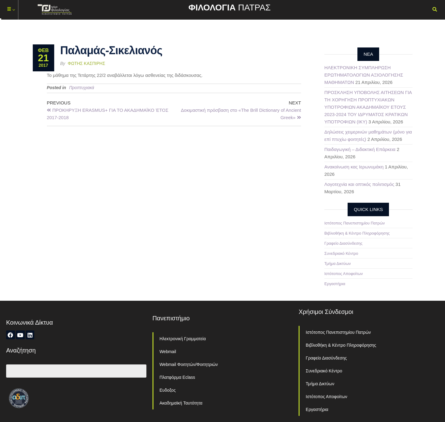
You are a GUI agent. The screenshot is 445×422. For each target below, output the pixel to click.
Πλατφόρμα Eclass (177, 377)
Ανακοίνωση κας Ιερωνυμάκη (353, 166)
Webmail (168, 351)
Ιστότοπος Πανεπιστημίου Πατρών (354, 223)
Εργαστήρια (334, 283)
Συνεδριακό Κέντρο (341, 253)
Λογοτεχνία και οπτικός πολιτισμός (359, 184)
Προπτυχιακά (81, 87)
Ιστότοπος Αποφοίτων (343, 273)
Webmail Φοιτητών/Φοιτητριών (189, 364)
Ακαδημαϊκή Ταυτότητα (181, 403)
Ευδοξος (168, 390)
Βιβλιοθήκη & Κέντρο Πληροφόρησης (357, 233)
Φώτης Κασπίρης (86, 63)
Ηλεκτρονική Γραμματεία (183, 338)
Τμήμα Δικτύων (337, 263)
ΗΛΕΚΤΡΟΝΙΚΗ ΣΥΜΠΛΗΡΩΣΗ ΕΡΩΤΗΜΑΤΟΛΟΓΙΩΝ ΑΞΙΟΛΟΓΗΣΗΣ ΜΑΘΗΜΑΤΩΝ (363, 75)
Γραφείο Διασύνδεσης (343, 243)
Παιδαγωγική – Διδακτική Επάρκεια (359, 149)
